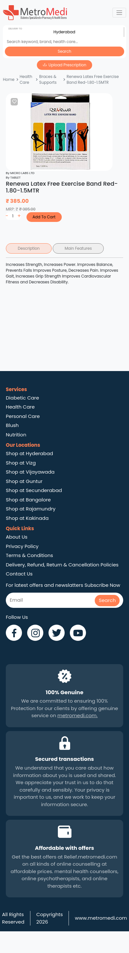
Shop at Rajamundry (31, 508)
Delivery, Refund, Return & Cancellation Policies (62, 564)
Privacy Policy (22, 546)
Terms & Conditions (29, 555)
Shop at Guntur (24, 481)
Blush (12, 425)
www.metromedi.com (101, 918)
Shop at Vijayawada (30, 471)
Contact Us (19, 573)
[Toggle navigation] (119, 13)
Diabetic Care (22, 397)
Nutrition (16, 434)
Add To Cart (43, 217)
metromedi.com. (78, 715)
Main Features (78, 248)
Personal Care (23, 416)
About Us (16, 536)
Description (29, 248)
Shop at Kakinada (27, 518)
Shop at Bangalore (28, 499)
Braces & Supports (48, 79)
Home (9, 79)
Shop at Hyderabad (29, 453)
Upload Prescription (67, 65)
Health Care (26, 79)
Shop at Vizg (21, 462)
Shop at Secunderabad (34, 490)
